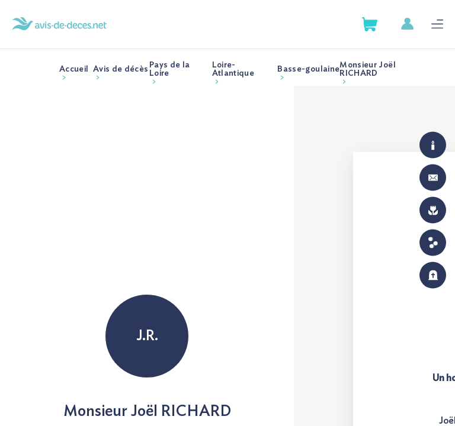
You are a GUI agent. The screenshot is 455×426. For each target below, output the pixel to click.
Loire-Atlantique (233, 69)
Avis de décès (121, 69)
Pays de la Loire (169, 69)
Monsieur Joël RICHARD (367, 69)
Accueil (73, 69)
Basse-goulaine (308, 69)
